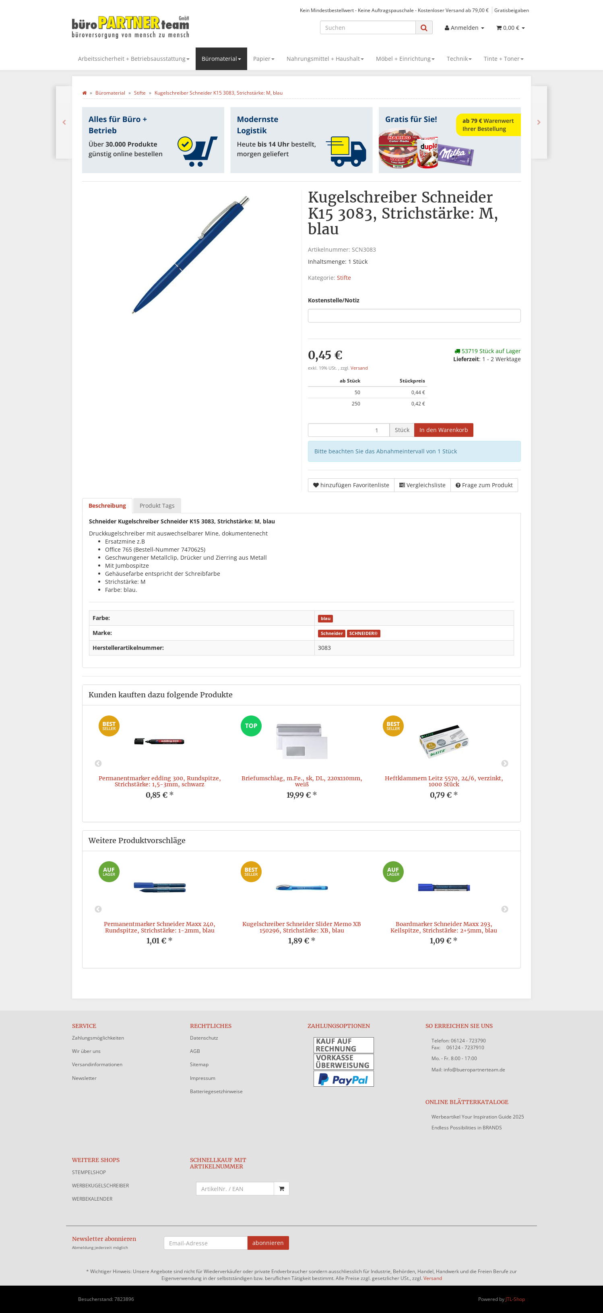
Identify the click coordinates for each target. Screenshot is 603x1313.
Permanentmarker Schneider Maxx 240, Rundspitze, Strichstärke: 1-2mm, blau (159, 927)
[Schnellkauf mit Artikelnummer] (235, 1188)
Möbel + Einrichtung (405, 58)
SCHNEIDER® (363, 633)
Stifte (344, 277)
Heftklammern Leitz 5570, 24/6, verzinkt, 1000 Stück (444, 781)
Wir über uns (86, 1051)
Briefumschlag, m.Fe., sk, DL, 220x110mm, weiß (302, 781)
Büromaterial (221, 58)
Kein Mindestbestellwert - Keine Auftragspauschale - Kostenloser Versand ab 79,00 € (394, 10)
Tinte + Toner (504, 58)
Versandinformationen (97, 1064)
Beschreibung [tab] (107, 505)
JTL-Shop (515, 1299)
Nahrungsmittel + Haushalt (325, 58)
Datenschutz (204, 1037)
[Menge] (349, 430)
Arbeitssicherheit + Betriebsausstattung (134, 58)
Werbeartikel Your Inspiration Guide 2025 (478, 1116)
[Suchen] (368, 27)
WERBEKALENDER (92, 1198)
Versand (359, 368)
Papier (264, 58)
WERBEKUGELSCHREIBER (100, 1185)
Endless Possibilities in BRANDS (467, 1127)
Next (504, 763)
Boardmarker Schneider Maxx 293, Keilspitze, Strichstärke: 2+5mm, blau (443, 927)
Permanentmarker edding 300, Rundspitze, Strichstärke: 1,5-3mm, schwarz (160, 781)
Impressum (202, 1078)
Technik (459, 58)
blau (325, 618)
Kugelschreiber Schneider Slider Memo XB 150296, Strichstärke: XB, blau (301, 927)
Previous (98, 763)
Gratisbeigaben (511, 10)
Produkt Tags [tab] (157, 505)
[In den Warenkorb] (443, 430)
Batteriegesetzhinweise (216, 1091)
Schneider (332, 633)
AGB (195, 1051)
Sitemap (199, 1064)
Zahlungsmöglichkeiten (98, 1037)
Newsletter (84, 1078)
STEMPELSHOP (89, 1172)
